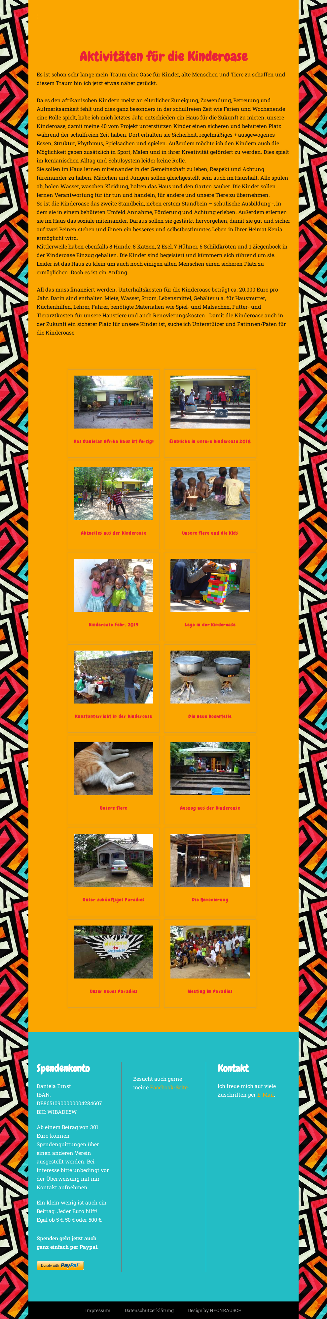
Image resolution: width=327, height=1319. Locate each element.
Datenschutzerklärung (149, 1310)
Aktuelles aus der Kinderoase (113, 533)
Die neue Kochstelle (210, 716)
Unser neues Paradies (114, 991)
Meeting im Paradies (210, 991)
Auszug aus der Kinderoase (210, 808)
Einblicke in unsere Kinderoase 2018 (210, 441)
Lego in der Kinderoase (210, 625)
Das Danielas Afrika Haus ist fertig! (114, 441)
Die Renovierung (210, 900)
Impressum (98, 1310)
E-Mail (265, 1094)
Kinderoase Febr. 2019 (113, 625)
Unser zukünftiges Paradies (113, 900)
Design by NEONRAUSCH (215, 1310)
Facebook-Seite (169, 1087)
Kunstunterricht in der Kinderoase (113, 716)
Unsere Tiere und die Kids (210, 533)
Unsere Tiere (113, 808)
